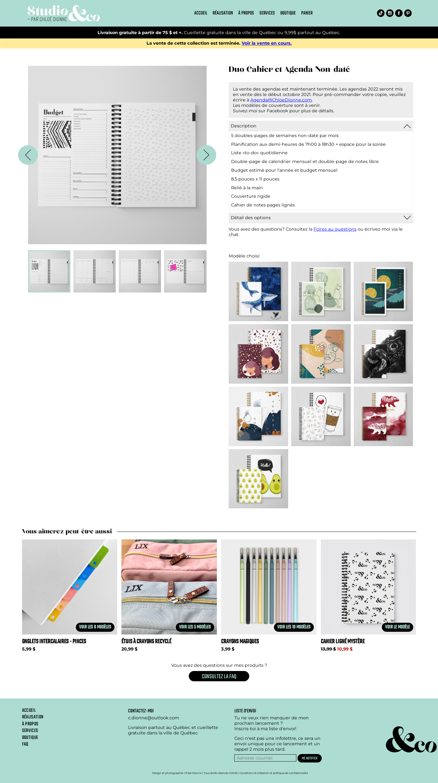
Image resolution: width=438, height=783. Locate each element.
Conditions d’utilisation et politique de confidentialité (274, 773)
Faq (25, 744)
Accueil (200, 13)
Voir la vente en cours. (267, 43)
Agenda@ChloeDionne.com (281, 100)
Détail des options (251, 217)
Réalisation (223, 13)
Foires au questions (335, 229)
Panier (307, 13)
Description (243, 126)
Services (267, 13)
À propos (246, 13)
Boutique (288, 13)
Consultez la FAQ (219, 676)
